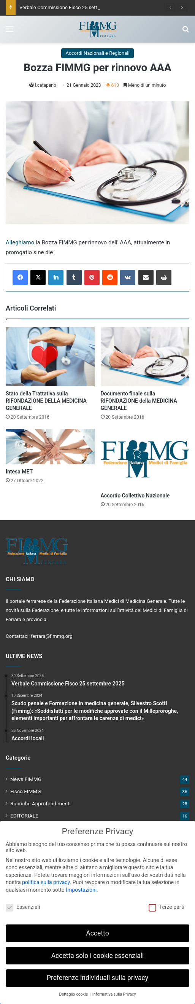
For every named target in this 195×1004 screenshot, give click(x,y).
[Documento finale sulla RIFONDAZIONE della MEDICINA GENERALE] (145, 356)
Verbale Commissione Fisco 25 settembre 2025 (71, 7)
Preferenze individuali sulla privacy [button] (97, 974)
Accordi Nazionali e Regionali (97, 53)
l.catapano (45, 85)
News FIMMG (25, 779)
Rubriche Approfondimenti (40, 803)
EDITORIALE (24, 816)
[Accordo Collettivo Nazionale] (145, 458)
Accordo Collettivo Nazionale (135, 495)
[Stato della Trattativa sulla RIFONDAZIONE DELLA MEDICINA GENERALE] (50, 356)
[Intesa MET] (50, 446)
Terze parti (166, 903)
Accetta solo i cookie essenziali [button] (97, 952)
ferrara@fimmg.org (52, 636)
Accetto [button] (97, 929)
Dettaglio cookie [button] (74, 990)
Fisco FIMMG (25, 791)
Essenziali (23, 903)
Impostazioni (81, 886)
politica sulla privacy (46, 879)
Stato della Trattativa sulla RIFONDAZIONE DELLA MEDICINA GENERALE (46, 400)
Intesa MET (19, 472)
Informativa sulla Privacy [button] (114, 990)
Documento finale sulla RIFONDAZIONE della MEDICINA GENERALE (139, 400)
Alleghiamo (20, 242)
